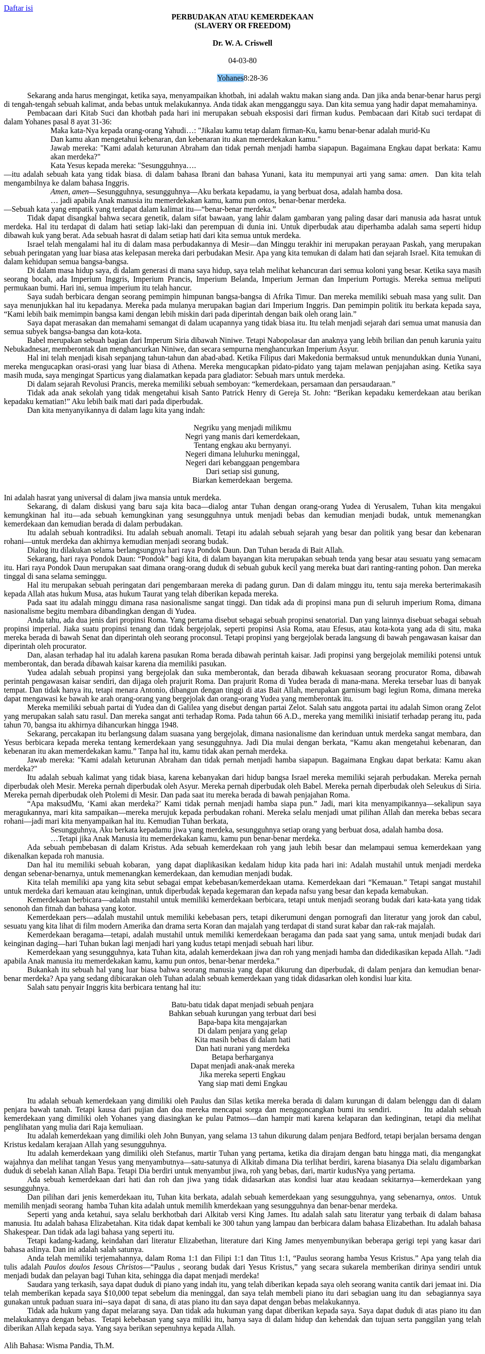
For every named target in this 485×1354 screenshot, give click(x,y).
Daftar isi (18, 8)
